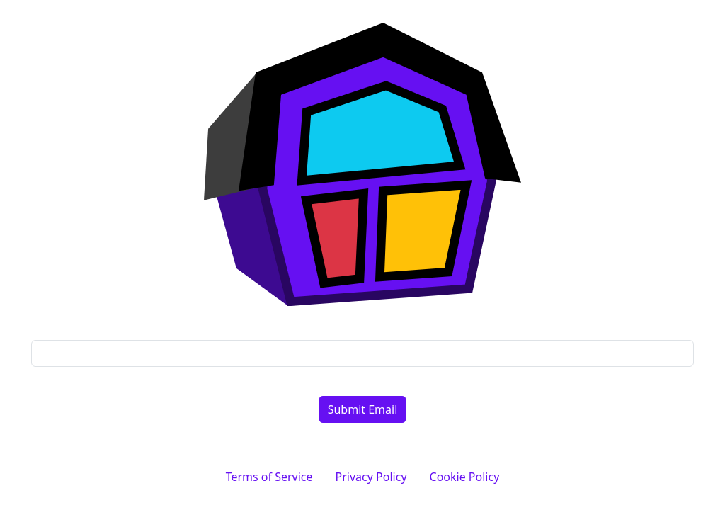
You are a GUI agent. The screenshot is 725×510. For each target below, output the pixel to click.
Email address (363, 326)
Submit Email (363, 409)
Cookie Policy (465, 476)
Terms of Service (269, 476)
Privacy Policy (371, 476)
